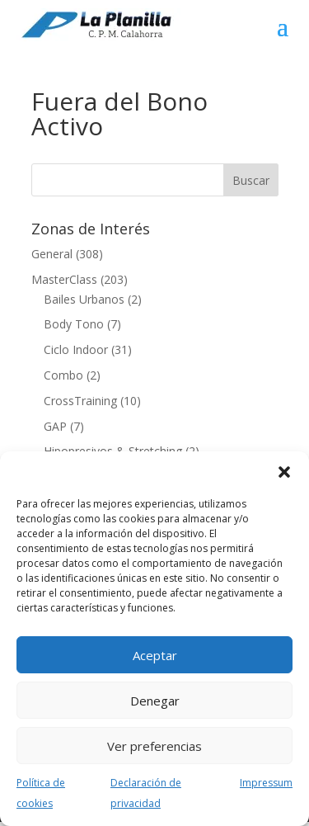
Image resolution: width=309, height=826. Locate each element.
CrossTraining (80, 400)
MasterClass (64, 279)
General (52, 254)
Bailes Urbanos (84, 299)
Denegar (155, 700)
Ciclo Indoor (76, 349)
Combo (63, 375)
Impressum (266, 783)
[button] (284, 472)
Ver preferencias (154, 746)
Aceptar (155, 655)
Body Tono (74, 324)
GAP (55, 426)
